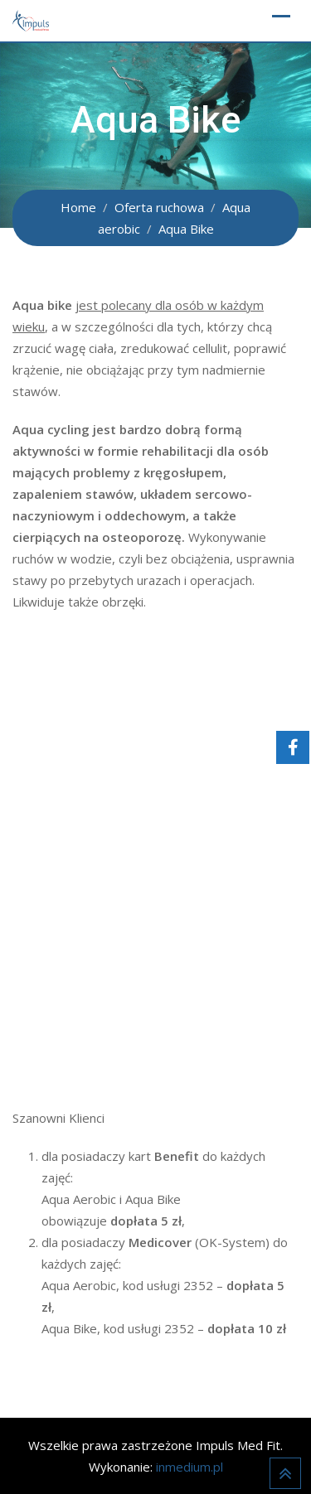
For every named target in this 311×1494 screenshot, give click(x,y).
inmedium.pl (189, 1466)
